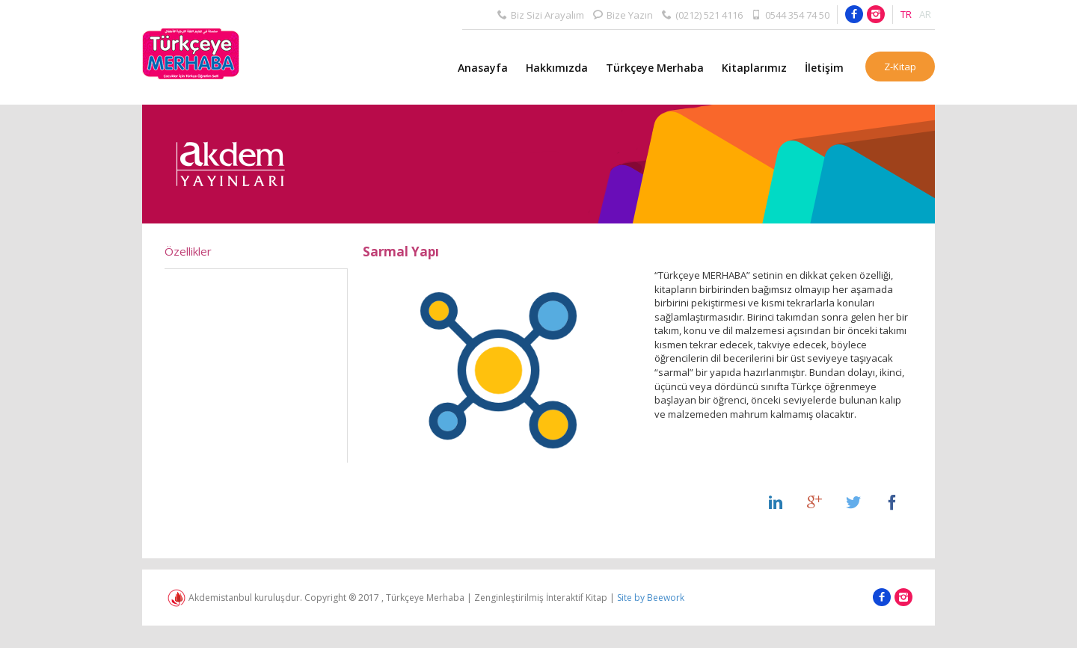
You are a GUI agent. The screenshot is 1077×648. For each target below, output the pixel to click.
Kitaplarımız (754, 68)
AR (925, 14)
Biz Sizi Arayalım (540, 14)
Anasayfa (483, 68)
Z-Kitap (900, 66)
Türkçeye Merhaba (655, 68)
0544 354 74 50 (790, 14)
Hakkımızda (557, 68)
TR (906, 14)
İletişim (824, 68)
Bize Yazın (623, 14)
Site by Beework (650, 597)
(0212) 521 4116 (702, 14)
